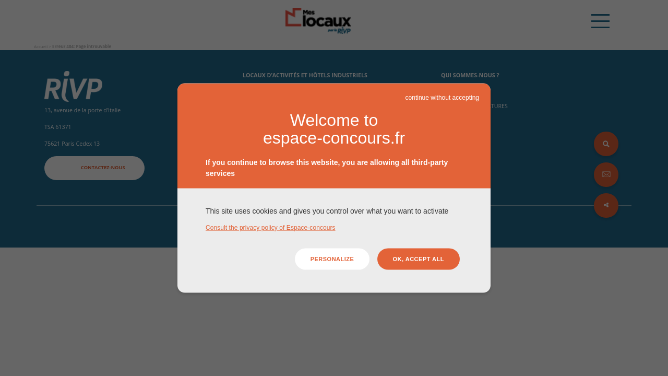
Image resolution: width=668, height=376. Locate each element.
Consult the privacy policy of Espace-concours (271, 227)
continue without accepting (442, 97)
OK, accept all (418, 259)
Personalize (332, 259)
